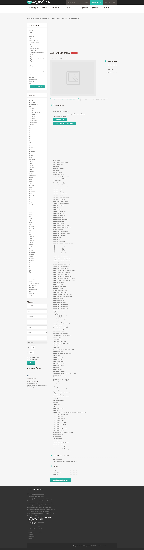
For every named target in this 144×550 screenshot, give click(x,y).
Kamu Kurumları (33, 70)
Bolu (30, 146)
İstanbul (31, 187)
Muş (30, 217)
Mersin (31, 185)
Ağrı (30, 108)
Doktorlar (32, 56)
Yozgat (31, 252)
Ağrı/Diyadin (33, 112)
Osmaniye (32, 280)
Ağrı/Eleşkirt (33, 116)
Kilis (30, 278)
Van (30, 250)
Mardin (31, 213)
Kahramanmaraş (33, 211)
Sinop (30, 234)
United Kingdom (33, 81)
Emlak (30, 34)
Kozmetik (31, 36)
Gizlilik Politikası (40, 528)
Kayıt (86, 2)
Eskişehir (31, 171)
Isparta (31, 183)
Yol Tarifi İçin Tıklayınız (64, 125)
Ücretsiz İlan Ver (96, 2)
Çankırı (31, 154)
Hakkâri (31, 179)
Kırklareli (31, 197)
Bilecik (31, 140)
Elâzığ (30, 165)
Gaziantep (32, 173)
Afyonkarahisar (33, 106)
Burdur (31, 148)
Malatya (31, 207)
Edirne (31, 163)
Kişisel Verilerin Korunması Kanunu (31, 537)
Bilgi (30, 85)
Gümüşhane (32, 177)
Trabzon (31, 242)
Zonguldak (32, 254)
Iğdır (30, 272)
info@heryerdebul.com (38, 495)
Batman (31, 264)
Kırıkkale (31, 262)
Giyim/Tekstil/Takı (34, 44)
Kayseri (31, 195)
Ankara (31, 130)
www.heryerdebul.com (44, 504)
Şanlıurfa (31, 246)
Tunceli (31, 244)
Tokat (30, 240)
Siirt (30, 232)
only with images (34, 358)
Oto (30, 46)
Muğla (30, 215)
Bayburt (31, 258)
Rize (30, 226)
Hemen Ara (60, 121)
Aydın (30, 136)
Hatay (30, 181)
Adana (31, 102)
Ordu (30, 224)
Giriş (80, 2)
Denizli (31, 159)
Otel (30, 40)
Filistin (30, 297)
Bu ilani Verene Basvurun (64, 101)
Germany (31, 78)
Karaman (31, 260)
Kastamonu (32, 193)
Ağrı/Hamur (33, 118)
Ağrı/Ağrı (32, 110)
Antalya (31, 132)
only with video (33, 360)
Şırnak (31, 266)
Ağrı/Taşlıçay (33, 124)
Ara (31, 364)
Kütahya (31, 205)
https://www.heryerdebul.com (35, 498)
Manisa (31, 209)
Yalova (31, 274)
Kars (30, 191)
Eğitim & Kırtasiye (33, 42)
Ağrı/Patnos (33, 122)
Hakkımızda (41, 523)
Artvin (30, 134)
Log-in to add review (60, 482)
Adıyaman (32, 104)
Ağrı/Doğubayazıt (35, 114)
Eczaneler (33, 52)
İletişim (107, 2)
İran (30, 293)
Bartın (30, 268)
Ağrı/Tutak (33, 126)
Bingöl (30, 142)
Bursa (30, 150)
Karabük (31, 276)
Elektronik (32, 38)
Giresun (31, 175)
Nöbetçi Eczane (34, 50)
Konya (31, 203)
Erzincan (31, 167)
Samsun (31, 230)
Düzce (31, 282)
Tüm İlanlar (31, 530)
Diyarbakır (32, 161)
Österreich (32, 83)
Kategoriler (71, 2)
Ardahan (31, 270)
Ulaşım (31, 64)
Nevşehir (31, 219)
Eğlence (31, 76)
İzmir (30, 189)
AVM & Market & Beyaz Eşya (37, 72)
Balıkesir (31, 138)
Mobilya (31, 32)
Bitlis (30, 144)
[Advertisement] (83, 37)
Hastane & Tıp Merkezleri (37, 54)
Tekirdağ (31, 238)
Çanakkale (32, 152)
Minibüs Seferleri (32, 385)
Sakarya (31, 228)
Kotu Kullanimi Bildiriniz (94, 101)
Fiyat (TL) (30, 344)
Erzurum (31, 169)
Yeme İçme (32, 68)
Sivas (30, 236)
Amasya (31, 128)
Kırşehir (31, 199)
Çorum (31, 157)
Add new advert (37, 88)
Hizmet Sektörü (33, 74)
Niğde (30, 221)
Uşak (30, 248)
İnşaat (31, 66)
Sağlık (30, 48)
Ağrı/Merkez (33, 120)
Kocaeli (31, 201)
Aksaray (31, 256)
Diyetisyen (33, 58)
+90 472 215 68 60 (112, 74)
